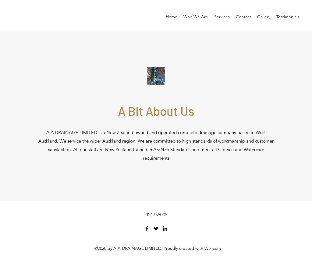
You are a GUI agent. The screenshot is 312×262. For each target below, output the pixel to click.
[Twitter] (156, 228)
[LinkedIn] (165, 228)
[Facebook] (147, 228)
